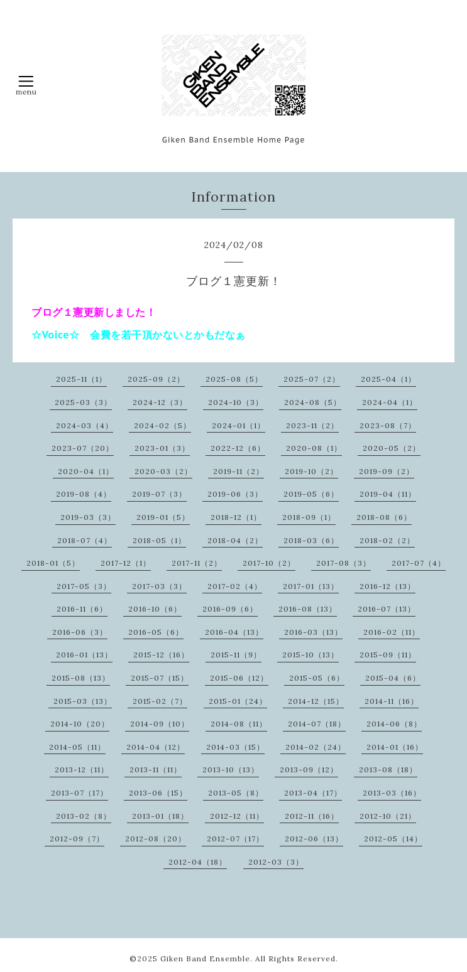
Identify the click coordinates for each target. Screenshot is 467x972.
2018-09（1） (309, 517)
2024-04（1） (389, 402)
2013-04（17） (313, 792)
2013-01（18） (160, 816)
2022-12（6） (238, 448)
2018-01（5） (53, 563)
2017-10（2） (269, 563)
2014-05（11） (77, 747)
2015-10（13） (310, 654)
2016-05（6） (156, 632)
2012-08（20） (155, 838)
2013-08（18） (388, 769)
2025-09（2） (156, 379)
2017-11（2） (197, 563)
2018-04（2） (235, 540)
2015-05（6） (316, 678)
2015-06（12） (239, 678)
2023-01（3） (162, 448)
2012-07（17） (235, 838)
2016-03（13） (313, 632)
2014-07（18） (317, 723)
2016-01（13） (84, 654)
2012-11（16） (312, 816)
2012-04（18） (197, 862)
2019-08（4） (83, 494)
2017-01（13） (311, 586)
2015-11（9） (236, 654)
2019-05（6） (311, 494)
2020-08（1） (314, 448)
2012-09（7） (77, 838)
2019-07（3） (159, 494)
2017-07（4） (419, 563)
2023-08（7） (388, 425)
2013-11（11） (155, 769)
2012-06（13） (314, 838)
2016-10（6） (155, 608)
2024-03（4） (84, 425)
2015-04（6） (392, 678)
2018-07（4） (84, 540)
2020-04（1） (86, 471)
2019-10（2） (311, 471)
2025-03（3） (83, 402)
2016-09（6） (230, 608)
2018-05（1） (159, 540)
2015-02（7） (160, 701)
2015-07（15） (160, 678)
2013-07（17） (79, 792)
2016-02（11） (391, 632)
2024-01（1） (238, 425)
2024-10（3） (235, 402)
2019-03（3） (88, 517)
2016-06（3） (79, 632)
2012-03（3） (276, 862)
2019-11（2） (238, 471)
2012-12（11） (237, 816)
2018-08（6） (384, 517)
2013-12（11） (82, 769)
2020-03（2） (163, 471)
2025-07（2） (311, 379)
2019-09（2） (386, 471)
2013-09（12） (309, 769)
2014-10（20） (79, 723)
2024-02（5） (162, 425)
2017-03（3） (159, 586)
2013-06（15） (158, 792)
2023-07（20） (83, 448)
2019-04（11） (388, 494)
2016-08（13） (307, 608)
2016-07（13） (386, 608)
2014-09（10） (159, 723)
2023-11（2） (312, 425)
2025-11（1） (81, 379)
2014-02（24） (315, 747)
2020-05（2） (391, 448)
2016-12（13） (387, 586)
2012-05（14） (393, 838)
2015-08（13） (81, 678)
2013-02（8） (83, 816)
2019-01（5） (163, 517)
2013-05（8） (235, 792)
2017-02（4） (234, 586)
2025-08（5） (234, 379)
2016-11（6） (82, 608)
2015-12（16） (161, 654)
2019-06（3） (235, 494)
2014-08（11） (239, 723)
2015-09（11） (388, 654)
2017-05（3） (84, 586)
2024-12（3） (160, 402)
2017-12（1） (126, 563)
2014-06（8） (394, 723)
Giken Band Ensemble (205, 958)
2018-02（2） (387, 540)
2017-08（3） (343, 563)
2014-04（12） (155, 747)
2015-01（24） (238, 701)
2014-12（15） (316, 701)
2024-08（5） (312, 402)
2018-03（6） (311, 540)
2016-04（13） (234, 632)
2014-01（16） (394, 747)
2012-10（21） (388, 816)
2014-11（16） (392, 701)
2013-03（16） (392, 792)
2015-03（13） (82, 701)
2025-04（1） (388, 379)
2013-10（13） (230, 769)
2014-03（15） (235, 747)
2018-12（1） (236, 517)
